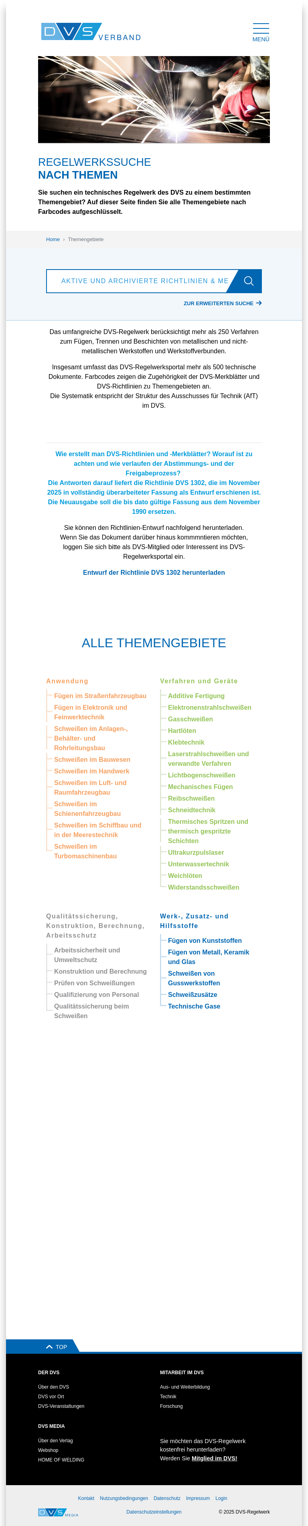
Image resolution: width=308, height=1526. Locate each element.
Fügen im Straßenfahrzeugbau (100, 696)
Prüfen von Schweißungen (94, 983)
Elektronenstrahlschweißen (209, 707)
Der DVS (48, 1372)
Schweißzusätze (192, 994)
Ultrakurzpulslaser (196, 852)
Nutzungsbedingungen (124, 1498)
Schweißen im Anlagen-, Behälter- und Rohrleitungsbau (91, 738)
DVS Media (51, 1426)
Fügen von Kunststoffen (205, 940)
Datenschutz (167, 1498)
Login (221, 1498)
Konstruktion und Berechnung (100, 971)
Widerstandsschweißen (203, 887)
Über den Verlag (55, 1440)
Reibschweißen (191, 798)
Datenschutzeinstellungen (153, 1512)
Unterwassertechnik (198, 864)
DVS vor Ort (51, 1396)
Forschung (171, 1406)
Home (53, 239)
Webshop (48, 1450)
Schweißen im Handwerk (92, 771)
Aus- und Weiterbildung (185, 1387)
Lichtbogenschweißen (201, 775)
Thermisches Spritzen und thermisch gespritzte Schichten (208, 831)
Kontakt (86, 1498)
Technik (168, 1396)
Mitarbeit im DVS (182, 1372)
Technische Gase (194, 1006)
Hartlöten (182, 730)
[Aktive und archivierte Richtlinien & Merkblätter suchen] (144, 281)
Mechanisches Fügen (200, 786)
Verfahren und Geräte (199, 681)
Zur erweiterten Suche (218, 303)
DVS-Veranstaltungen (61, 1406)
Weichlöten (185, 875)
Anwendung (67, 681)
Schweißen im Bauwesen (92, 759)
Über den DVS (53, 1387)
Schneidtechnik (191, 810)
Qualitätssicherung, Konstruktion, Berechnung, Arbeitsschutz (95, 926)
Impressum (198, 1498)
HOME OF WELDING (61, 1460)
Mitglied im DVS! (214, 1458)
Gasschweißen (190, 719)
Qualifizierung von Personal (96, 994)
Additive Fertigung (196, 696)
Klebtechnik (186, 742)
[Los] (252, 281)
